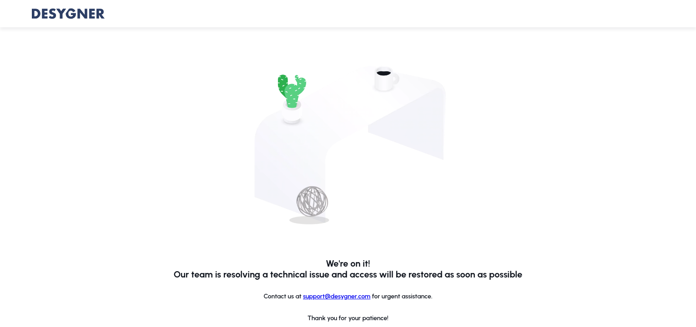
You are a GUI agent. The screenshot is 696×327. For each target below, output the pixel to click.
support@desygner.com (336, 296)
